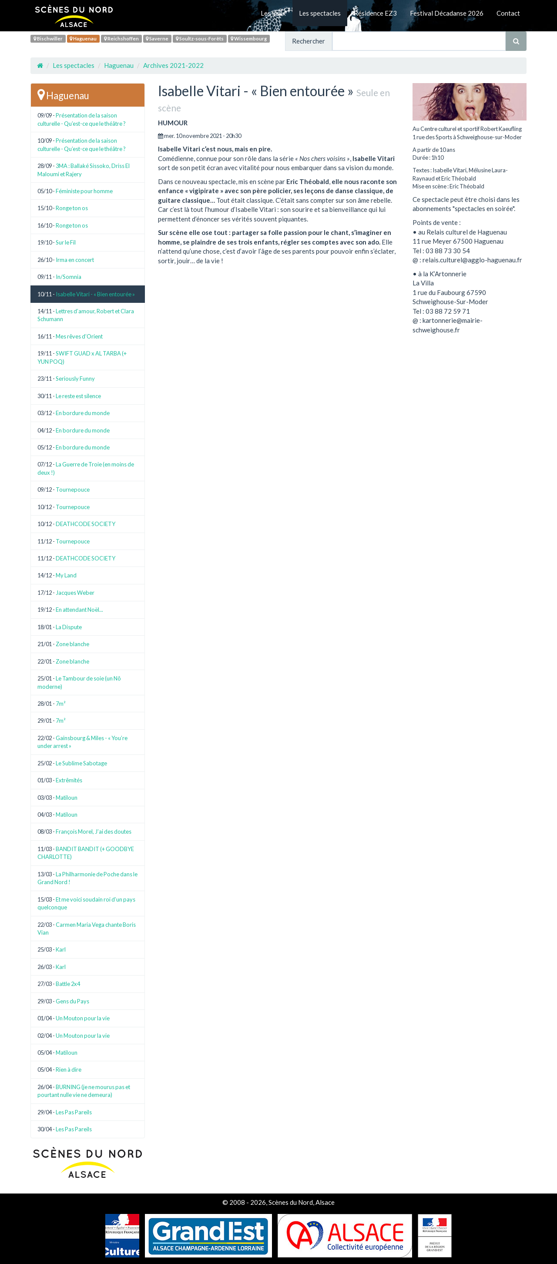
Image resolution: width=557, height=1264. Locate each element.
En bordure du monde (83, 412)
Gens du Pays (72, 1001)
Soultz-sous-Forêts (200, 38)
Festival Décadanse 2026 (446, 13)
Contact (508, 13)
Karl (61, 949)
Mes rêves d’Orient (79, 336)
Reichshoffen (121, 38)
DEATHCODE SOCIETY (85, 523)
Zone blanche (72, 643)
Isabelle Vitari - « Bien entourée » (95, 294)
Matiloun (66, 797)
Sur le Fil (66, 242)
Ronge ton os (72, 208)
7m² (60, 703)
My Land (66, 575)
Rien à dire (68, 1069)
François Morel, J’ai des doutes (93, 831)
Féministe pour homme (84, 191)
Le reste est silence (78, 395)
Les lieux (273, 13)
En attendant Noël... (79, 609)
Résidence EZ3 (375, 13)
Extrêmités (69, 780)
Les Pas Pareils (74, 1112)
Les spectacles (320, 13)
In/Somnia (68, 276)
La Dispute (69, 627)
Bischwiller (48, 38)
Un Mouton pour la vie (83, 1018)
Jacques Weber (75, 592)
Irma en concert (75, 259)
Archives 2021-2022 (173, 65)
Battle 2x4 (68, 983)
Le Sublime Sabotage (81, 763)
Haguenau (83, 38)
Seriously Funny (75, 378)
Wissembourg (249, 38)
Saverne (157, 38)
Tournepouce (73, 489)
